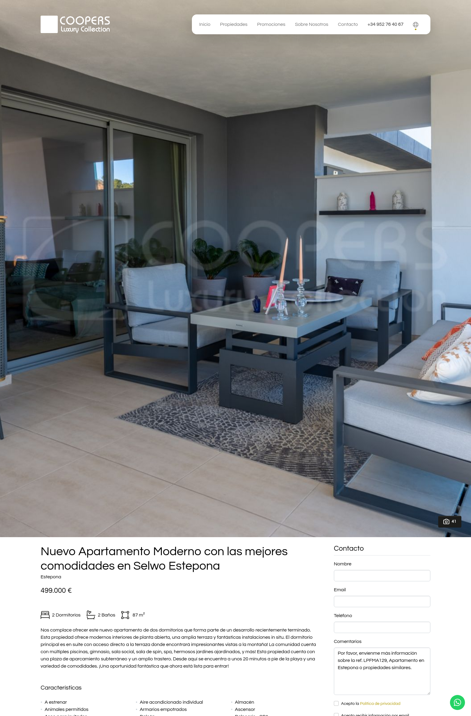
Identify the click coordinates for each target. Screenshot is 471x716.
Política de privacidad (380, 704)
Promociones (271, 24)
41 (449, 522)
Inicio (204, 24)
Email (340, 589)
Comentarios (348, 641)
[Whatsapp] (457, 702)
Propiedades (233, 24)
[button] (416, 24)
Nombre (342, 563)
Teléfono (343, 615)
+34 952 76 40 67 (385, 24)
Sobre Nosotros (311, 24)
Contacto (348, 24)
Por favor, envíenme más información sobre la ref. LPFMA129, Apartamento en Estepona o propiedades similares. (382, 671)
